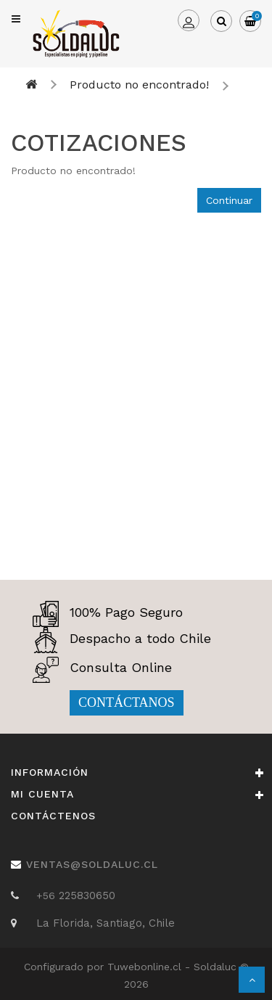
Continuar (229, 200)
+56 (47, 895)
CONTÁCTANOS (126, 702)
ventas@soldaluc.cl (92, 864)
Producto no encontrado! (139, 84)
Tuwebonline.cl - (150, 966)
